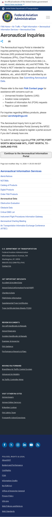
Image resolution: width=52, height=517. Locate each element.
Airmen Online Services (11, 402)
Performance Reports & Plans (14, 351)
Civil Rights (6, 470)
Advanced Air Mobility (11, 374)
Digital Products (7, 190)
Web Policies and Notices (12, 506)
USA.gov (5, 501)
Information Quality (10, 480)
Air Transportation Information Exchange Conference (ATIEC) (23, 227)
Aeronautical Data (27, 30)
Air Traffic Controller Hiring (12, 379)
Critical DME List (8, 212)
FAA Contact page (33, 88)
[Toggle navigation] (47, 17)
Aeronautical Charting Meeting (13, 221)
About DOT (6, 460)
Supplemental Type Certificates (15, 303)
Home (5, 27)
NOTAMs (5, 181)
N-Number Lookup (9, 407)
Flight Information (29, 27)
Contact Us (6, 266)
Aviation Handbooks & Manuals (14, 336)
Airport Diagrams (9, 331)
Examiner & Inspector (10, 341)
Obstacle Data (7, 208)
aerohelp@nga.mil (17, 116)
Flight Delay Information (11, 298)
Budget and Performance (12, 465)
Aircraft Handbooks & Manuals (14, 326)
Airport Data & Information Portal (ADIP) (18, 287)
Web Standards (8, 511)
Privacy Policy (7, 496)
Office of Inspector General (13, 491)
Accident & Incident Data (12, 282)
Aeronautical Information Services (21, 171)
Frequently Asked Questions (13, 417)
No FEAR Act (7, 485)
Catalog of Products (9, 185)
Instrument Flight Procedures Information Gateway (22, 217)
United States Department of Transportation (22, 8)
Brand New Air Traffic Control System (17, 369)
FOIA (4, 475)
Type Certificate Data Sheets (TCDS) (16, 308)
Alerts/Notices (6, 176)
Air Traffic (16, 27)
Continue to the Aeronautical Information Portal (26, 154)
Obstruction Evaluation (10, 203)
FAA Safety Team (9, 412)
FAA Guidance (7, 346)
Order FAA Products (9, 194)
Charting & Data (8, 293)
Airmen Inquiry (8, 397)
